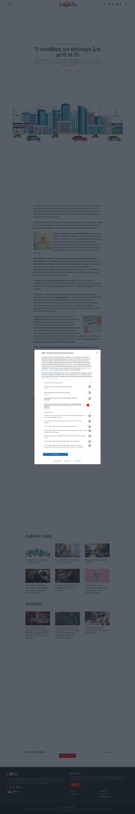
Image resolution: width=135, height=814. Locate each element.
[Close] (97, 353)
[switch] (89, 386)
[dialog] (67, 407)
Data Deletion (57, 461)
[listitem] (67, 383)
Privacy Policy (77, 461)
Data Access (67, 461)
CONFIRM (55, 454)
